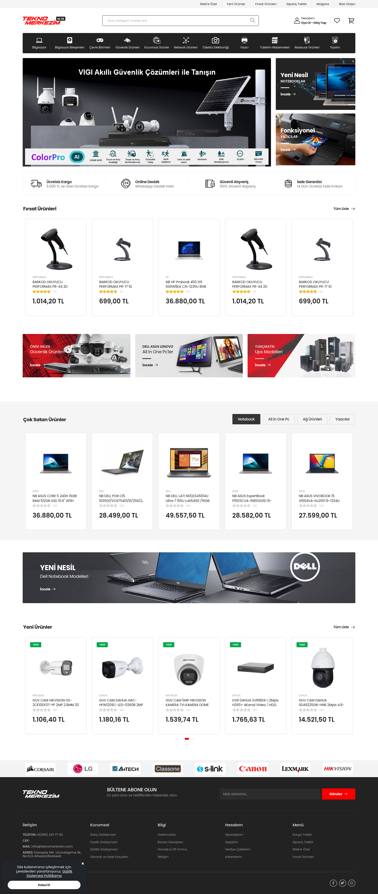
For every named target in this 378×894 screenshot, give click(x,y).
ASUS (36, 491)
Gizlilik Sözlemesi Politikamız (49, 873)
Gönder (339, 794)
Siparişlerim (234, 834)
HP (167, 277)
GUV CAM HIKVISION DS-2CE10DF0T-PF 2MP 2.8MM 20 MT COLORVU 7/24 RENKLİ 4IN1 (56, 707)
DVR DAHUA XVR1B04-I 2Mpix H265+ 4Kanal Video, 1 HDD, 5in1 (255, 705)
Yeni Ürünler (236, 4)
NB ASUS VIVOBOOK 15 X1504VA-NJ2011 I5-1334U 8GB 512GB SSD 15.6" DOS (319, 501)
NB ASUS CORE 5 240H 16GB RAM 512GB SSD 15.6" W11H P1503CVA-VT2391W (55, 501)
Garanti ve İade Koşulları (109, 856)
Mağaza (323, 4)
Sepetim (231, 842)
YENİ (36, 645)
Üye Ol (305, 22)
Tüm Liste (341, 208)
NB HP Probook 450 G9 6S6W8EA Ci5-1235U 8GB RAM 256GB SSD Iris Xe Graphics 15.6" (186, 289)
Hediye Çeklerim (237, 849)
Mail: (27, 846)
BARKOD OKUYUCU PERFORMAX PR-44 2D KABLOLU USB (50, 287)
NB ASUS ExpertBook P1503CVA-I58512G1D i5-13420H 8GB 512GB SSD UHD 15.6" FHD (254, 503)
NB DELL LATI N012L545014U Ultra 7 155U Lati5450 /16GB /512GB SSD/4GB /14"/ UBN (187, 501)
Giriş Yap (319, 22)
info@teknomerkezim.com (52, 846)
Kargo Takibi (302, 834)
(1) (55, 292)
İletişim (163, 856)
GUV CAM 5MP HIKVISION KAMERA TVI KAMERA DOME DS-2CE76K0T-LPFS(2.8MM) (188, 705)
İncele (285, 94)
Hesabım (308, 18)
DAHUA (103, 695)
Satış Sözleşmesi (103, 834)
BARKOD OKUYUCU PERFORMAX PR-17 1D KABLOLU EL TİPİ (115, 287)
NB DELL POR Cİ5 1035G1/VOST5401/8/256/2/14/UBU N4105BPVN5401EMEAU (127, 501)
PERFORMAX (40, 277)
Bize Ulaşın (347, 4)
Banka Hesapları (170, 842)
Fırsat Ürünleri (266, 4)
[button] (186, 739)
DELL (101, 491)
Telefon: (29, 834)
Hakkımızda (167, 834)
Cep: (26, 840)
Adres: (28, 852)
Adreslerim (233, 856)
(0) (55, 506)
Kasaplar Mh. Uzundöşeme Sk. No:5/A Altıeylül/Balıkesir (52, 854)
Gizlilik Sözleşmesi (104, 849)
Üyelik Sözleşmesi (103, 842)
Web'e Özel (208, 4)
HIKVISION (38, 695)
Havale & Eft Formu (172, 849)
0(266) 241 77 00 (50, 834)
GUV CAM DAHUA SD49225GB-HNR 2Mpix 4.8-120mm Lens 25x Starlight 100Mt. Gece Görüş (321, 707)
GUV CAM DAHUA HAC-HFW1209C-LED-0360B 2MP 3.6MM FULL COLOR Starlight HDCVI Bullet (121, 707)
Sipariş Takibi (296, 4)
